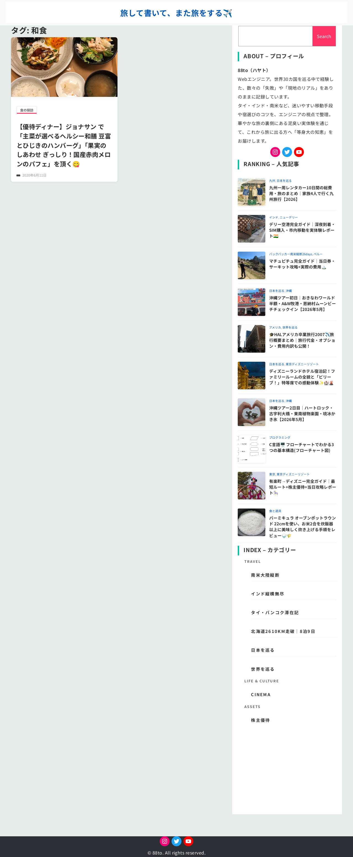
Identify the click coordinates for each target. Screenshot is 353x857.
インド (273, 217)
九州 (272, 180)
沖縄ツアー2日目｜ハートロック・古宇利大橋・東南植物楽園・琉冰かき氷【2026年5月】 (302, 413)
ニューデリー (289, 217)
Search (324, 36)
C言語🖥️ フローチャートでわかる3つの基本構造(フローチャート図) (301, 447)
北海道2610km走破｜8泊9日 (283, 631)
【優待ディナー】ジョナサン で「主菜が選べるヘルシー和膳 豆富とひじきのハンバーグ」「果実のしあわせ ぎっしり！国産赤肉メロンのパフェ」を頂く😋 (64, 145)
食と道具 (275, 511)
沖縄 (289, 290)
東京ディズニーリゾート (302, 364)
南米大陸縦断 (265, 575)
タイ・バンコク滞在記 (275, 612)
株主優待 (260, 720)
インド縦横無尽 (267, 593)
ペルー (318, 254)
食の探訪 (26, 110)
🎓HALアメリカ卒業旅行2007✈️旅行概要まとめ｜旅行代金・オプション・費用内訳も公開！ (302, 340)
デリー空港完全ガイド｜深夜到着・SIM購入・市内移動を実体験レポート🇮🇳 (302, 230)
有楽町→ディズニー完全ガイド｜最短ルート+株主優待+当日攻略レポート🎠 (302, 487)
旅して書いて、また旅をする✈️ (176, 12)
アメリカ (275, 327)
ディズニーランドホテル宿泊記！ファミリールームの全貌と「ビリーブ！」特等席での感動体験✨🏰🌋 (302, 377)
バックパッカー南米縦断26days (290, 254)
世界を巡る (290, 327)
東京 (272, 474)
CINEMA (261, 694)
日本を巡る (284, 180)
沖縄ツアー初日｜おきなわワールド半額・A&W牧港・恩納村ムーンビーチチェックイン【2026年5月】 (302, 303)
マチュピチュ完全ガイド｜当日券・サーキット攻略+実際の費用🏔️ (302, 264)
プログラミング (279, 437)
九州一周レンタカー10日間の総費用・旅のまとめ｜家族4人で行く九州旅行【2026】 (301, 193)
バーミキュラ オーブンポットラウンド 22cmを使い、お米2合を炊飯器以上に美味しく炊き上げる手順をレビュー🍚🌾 (302, 526)
